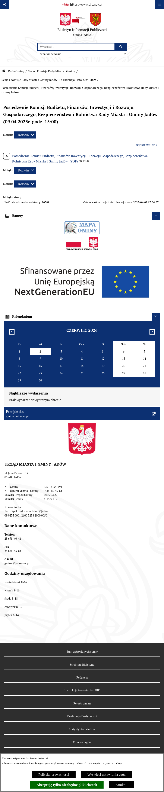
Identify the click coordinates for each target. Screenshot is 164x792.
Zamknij (121, 785)
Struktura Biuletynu (82, 665)
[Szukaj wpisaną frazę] (121, 47)
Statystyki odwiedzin (82, 729)
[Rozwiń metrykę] (25, 134)
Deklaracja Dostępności (82, 716)
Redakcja (82, 677)
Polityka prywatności (53, 775)
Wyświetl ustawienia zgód (107, 775)
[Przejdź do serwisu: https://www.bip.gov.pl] (82, 4)
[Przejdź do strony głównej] (82, 26)
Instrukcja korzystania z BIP (82, 690)
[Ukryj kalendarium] (156, 317)
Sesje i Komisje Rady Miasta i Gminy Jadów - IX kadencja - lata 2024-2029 (48, 80)
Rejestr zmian (82, 703)
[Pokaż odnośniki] (4, 4)
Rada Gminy (16, 71)
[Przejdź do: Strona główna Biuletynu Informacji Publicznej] (4, 71)
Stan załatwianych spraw (82, 652)
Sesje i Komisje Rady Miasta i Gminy (51, 71)
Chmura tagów (82, 742)
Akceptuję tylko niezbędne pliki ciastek (67, 785)
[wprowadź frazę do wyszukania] (76, 47)
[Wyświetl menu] (159, 4)
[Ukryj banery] (156, 216)
